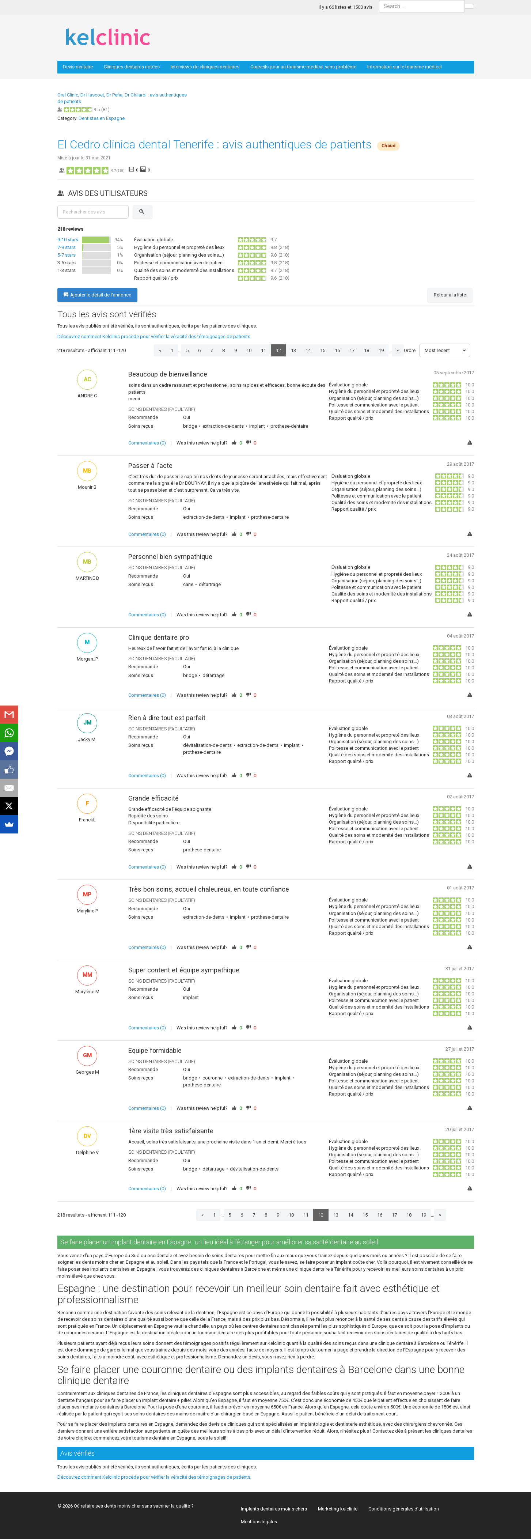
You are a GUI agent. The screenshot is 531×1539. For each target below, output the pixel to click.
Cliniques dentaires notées (132, 66)
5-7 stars (66, 255)
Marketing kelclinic (337, 1509)
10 (248, 350)
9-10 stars (67, 239)
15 (322, 350)
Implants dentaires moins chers (274, 1509)
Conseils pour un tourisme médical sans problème (303, 66)
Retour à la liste (450, 295)
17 (351, 350)
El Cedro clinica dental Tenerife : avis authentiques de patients (214, 144)
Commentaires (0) (147, 443)
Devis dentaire (78, 66)
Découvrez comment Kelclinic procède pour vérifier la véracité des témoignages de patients (153, 336)
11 (263, 350)
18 (366, 350)
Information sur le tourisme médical (404, 66)
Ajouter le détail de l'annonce (97, 295)
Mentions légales (259, 1521)
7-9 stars (66, 247)
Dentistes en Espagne (102, 118)
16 (337, 350)
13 (293, 350)
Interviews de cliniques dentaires (205, 66)
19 (381, 350)
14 (308, 350)
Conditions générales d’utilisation (403, 1509)
